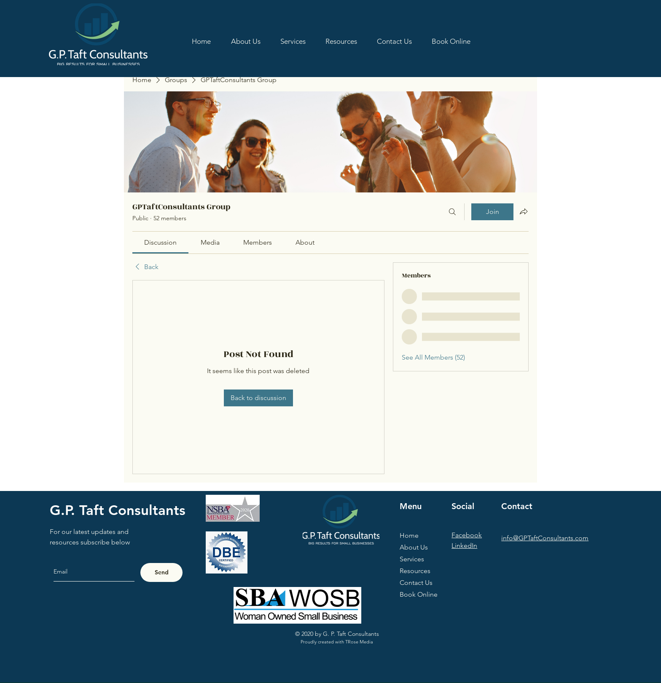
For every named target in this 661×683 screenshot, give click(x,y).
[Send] (161, 572)
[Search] (452, 211)
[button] (341, 41)
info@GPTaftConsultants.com (544, 538)
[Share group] (524, 211)
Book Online (419, 594)
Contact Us (416, 583)
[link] (160, 242)
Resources (415, 571)
